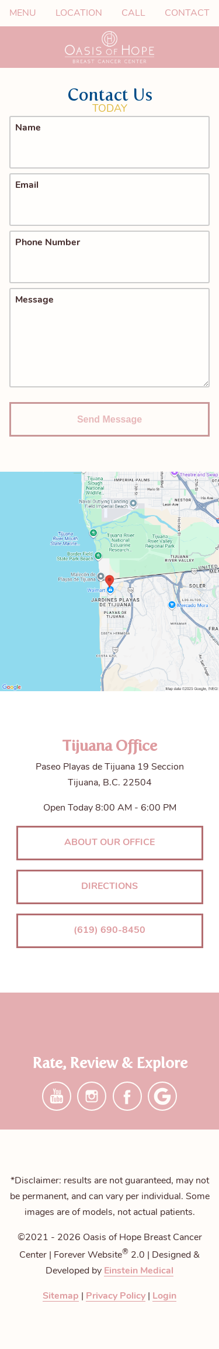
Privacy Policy (115, 1296)
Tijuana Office (109, 745)
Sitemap (61, 1296)
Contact (187, 13)
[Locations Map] (109, 581)
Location (78, 13)
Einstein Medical (138, 1271)
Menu (22, 13)
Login (164, 1296)
